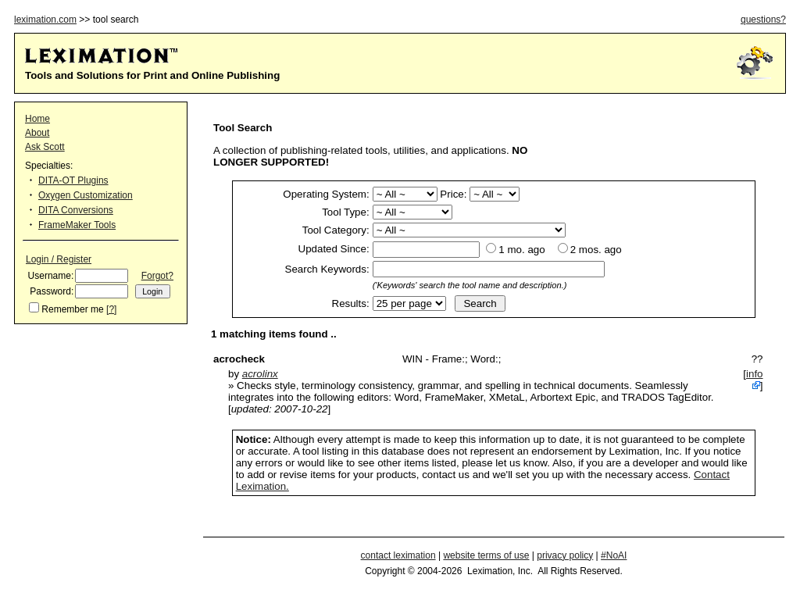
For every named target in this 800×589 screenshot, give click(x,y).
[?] (111, 309)
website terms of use (486, 555)
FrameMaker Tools (77, 225)
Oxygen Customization (85, 195)
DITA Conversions (75, 210)
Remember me (72, 309)
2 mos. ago (596, 249)
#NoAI (614, 555)
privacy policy (565, 555)
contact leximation (398, 555)
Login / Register (58, 259)
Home (37, 118)
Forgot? (157, 275)
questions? (763, 19)
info (754, 374)
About (37, 132)
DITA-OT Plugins (73, 180)
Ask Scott (45, 146)
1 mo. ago (521, 249)
